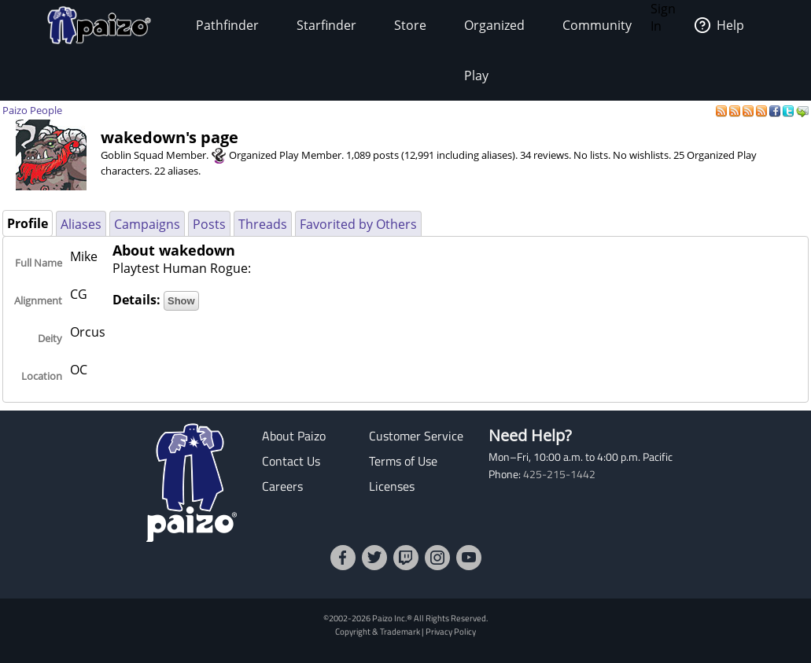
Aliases (81, 224)
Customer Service (416, 435)
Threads (262, 224)
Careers (282, 486)
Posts (209, 224)
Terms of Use (403, 460)
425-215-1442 (559, 474)
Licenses (392, 486)
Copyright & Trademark (377, 631)
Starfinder (326, 25)
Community (597, 25)
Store (410, 25)
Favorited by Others (358, 224)
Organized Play (494, 50)
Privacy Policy (451, 631)
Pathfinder (227, 25)
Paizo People (32, 110)
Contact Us (291, 460)
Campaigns (147, 224)
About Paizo (294, 435)
